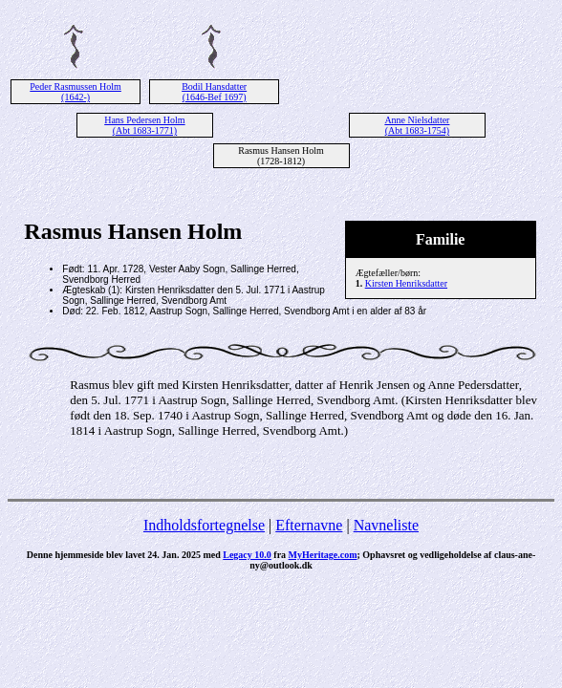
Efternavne (308, 525)
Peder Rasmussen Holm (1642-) (75, 91)
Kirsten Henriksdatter (406, 283)
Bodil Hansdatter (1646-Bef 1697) (214, 91)
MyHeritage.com (323, 554)
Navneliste (386, 525)
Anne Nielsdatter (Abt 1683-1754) (416, 125)
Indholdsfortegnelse (204, 525)
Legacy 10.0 (247, 554)
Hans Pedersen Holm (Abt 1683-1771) (144, 125)
